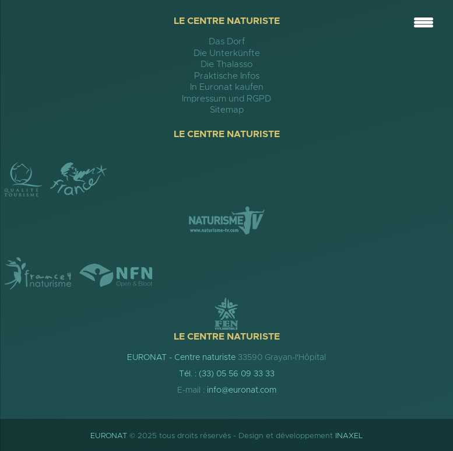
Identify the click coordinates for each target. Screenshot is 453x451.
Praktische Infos (226, 76)
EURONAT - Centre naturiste (181, 358)
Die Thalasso (226, 64)
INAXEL (349, 436)
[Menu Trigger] (424, 22)
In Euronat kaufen (227, 87)
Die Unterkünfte (227, 53)
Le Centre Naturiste (227, 21)
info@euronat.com (241, 390)
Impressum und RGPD (226, 99)
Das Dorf (227, 41)
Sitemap (227, 110)
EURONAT (108, 436)
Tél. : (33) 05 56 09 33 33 (227, 374)
